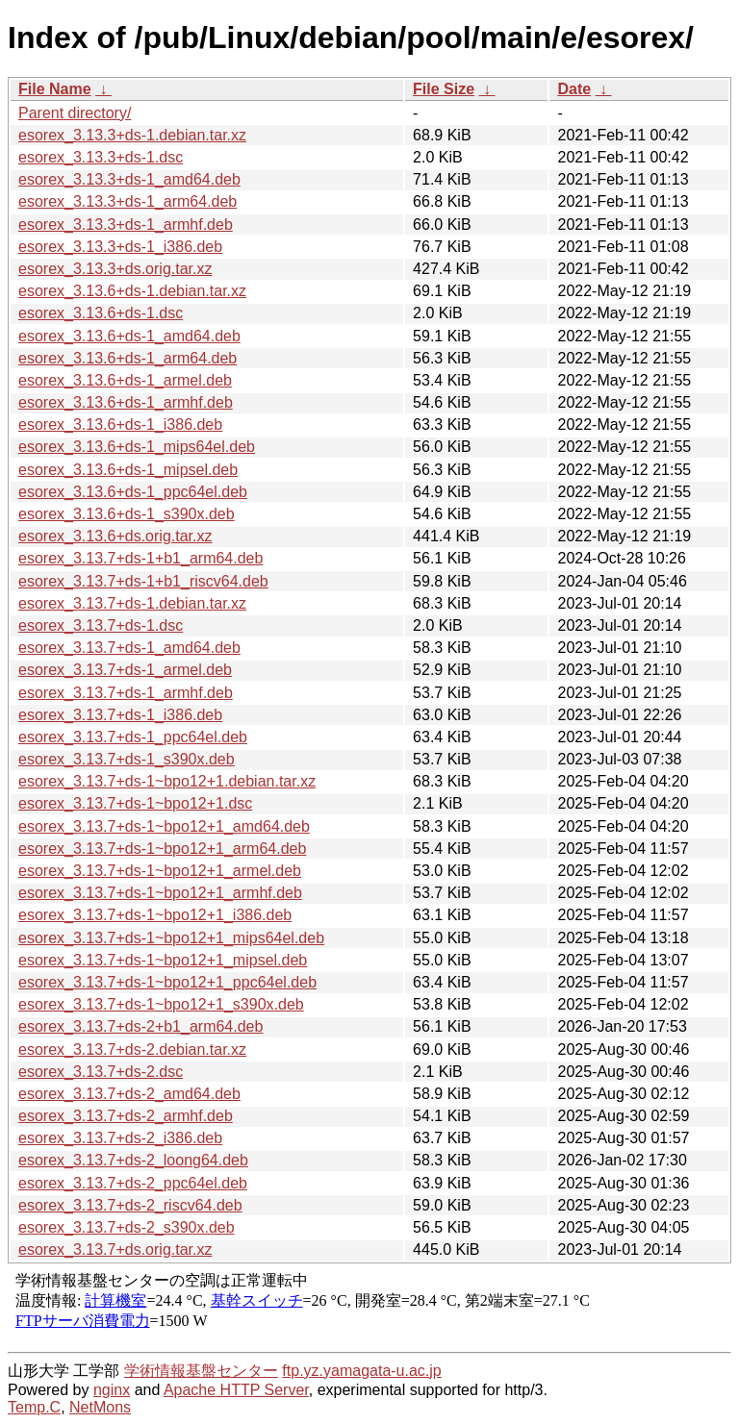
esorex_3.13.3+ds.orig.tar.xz (115, 269)
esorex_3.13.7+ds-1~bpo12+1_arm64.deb (162, 848)
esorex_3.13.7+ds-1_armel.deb (125, 670)
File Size (443, 89)
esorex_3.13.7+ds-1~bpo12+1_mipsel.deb (162, 960)
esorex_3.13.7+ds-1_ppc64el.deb (132, 737)
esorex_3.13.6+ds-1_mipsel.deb (128, 470)
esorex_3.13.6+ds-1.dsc (100, 313)
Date (574, 89)
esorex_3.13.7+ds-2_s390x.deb (126, 1227)
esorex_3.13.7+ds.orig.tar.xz (115, 1249)
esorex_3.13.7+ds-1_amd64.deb (129, 647)
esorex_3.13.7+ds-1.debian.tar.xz (132, 603)
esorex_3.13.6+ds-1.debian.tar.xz (132, 291)
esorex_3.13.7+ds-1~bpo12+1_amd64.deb (164, 826)
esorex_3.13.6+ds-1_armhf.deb (125, 402)
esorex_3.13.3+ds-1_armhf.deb (125, 224)
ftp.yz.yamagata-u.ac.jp (361, 1370)
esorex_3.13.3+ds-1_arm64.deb (127, 201)
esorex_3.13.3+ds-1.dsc (100, 157)
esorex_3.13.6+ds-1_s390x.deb (126, 514)
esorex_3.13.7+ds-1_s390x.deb (126, 759)
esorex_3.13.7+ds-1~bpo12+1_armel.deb (159, 870)
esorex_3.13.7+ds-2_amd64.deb (129, 1094)
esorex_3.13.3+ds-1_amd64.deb (129, 179)
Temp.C (34, 1407)
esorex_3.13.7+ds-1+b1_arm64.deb (140, 558)
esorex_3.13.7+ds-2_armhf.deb (125, 1116)
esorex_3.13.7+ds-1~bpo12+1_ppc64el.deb (167, 982)
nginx (111, 1390)
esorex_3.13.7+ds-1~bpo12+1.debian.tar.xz (167, 781)
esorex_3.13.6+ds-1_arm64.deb (127, 358)
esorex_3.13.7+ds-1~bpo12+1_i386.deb (155, 915)
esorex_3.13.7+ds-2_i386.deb (120, 1138)
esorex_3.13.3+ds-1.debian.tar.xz (132, 135)
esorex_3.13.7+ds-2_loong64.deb (133, 1160)
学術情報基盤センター (201, 1370)
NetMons (100, 1407)
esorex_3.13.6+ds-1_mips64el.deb (136, 446)
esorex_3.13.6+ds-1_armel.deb (125, 380)
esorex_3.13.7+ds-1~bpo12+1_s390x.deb (161, 1004)
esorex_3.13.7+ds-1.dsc (100, 625)
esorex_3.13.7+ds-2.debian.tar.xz (132, 1049)
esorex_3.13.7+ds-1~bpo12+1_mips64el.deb (171, 938)
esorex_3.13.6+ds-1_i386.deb (120, 424)
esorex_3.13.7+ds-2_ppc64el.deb (132, 1183)
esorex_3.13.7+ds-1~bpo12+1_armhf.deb (160, 893)
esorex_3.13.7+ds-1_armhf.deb (125, 693)
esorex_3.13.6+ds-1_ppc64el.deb (132, 492)
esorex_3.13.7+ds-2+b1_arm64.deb (140, 1026)
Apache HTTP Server (236, 1390)
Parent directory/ (74, 113)
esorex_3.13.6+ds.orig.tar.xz (115, 536)
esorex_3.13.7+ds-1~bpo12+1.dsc (135, 803)
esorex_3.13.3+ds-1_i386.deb (120, 246)
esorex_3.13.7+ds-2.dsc (100, 1071)
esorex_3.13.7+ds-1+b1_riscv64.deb (143, 581)
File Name (54, 89)
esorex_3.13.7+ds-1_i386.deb (120, 715)
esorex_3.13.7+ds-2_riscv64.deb (130, 1205)
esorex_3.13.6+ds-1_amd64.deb (129, 336)
